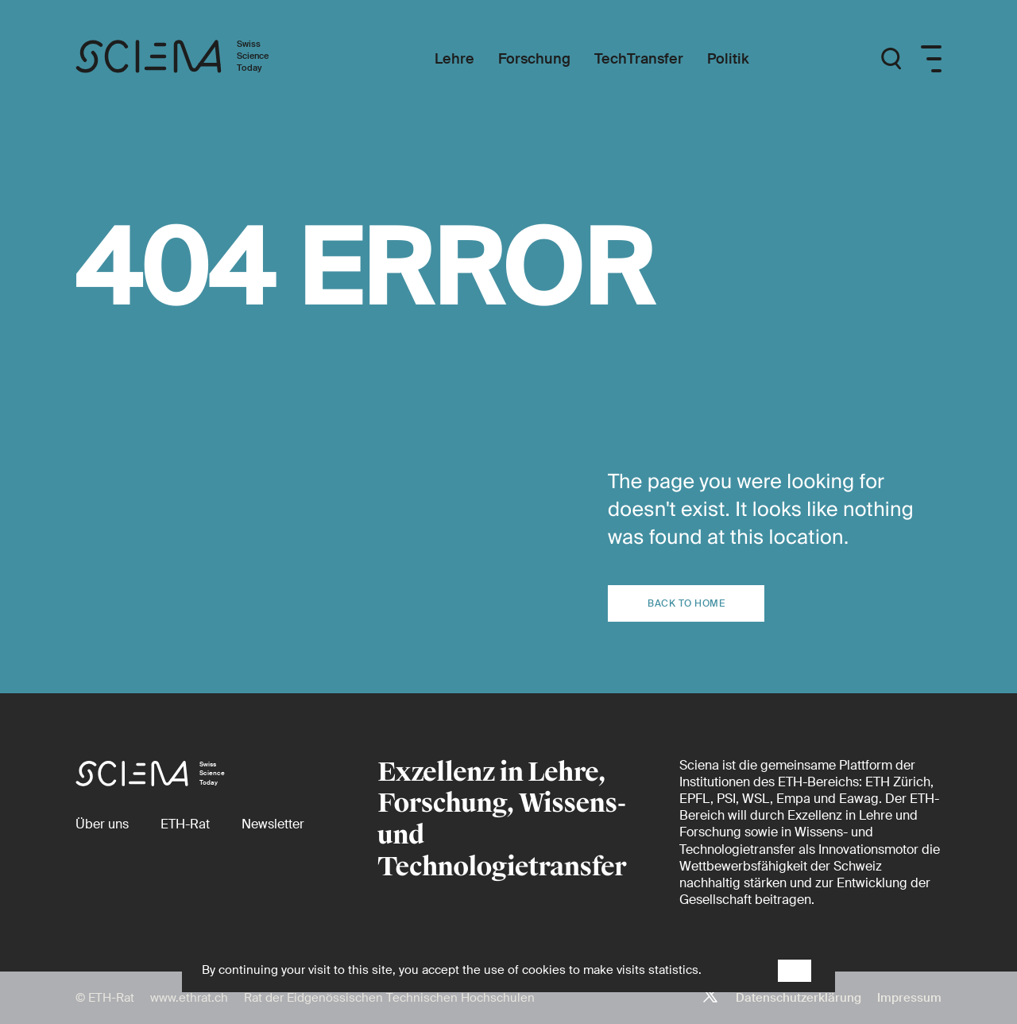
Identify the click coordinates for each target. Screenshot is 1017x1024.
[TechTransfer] (638, 59)
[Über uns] (102, 824)
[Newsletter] (273, 824)
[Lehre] (454, 59)
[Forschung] (534, 59)
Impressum (909, 998)
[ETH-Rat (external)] (185, 824)
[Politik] (728, 59)
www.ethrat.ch (189, 998)
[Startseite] (188, 59)
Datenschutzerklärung (798, 998)
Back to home (686, 603)
